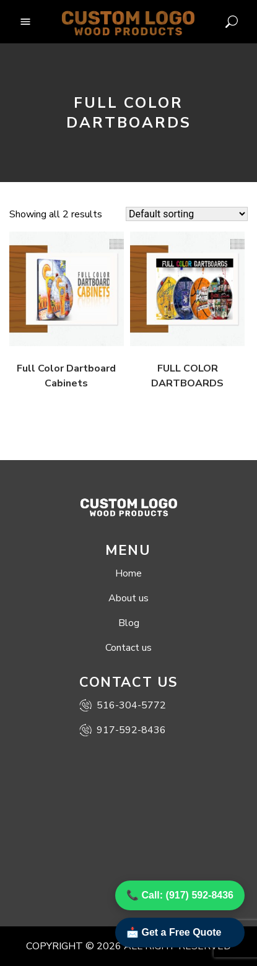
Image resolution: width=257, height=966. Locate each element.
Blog (128, 623)
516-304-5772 (122, 705)
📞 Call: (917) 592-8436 (179, 895)
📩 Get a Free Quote (173, 932)
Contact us (128, 648)
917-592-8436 (122, 730)
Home (128, 573)
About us (128, 598)
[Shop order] (187, 214)
